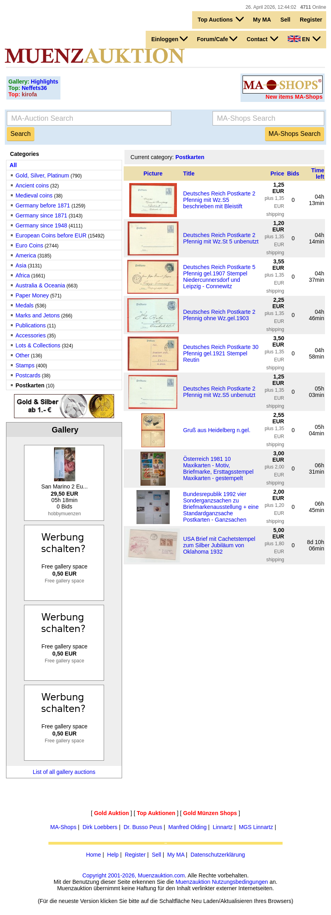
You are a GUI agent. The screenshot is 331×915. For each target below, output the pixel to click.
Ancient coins (32, 185)
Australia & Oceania (40, 285)
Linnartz (223, 827)
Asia (21, 265)
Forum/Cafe (217, 39)
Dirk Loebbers (99, 827)
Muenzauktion (192, 882)
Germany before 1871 (43, 205)
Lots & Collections (38, 345)
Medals (25, 305)
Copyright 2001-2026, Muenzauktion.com (133, 875)
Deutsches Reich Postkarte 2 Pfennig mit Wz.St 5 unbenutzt (220, 238)
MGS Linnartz (256, 827)
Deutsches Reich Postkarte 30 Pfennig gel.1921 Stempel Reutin (220, 353)
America (26, 255)
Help (113, 854)
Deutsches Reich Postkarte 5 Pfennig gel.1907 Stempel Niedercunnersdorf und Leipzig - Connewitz (219, 276)
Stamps (25, 365)
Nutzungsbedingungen (240, 882)
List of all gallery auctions (64, 772)
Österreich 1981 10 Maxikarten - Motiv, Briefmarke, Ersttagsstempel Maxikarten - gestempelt (218, 468)
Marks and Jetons (38, 315)
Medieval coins (34, 195)
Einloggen (169, 39)
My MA (262, 19)
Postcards (28, 375)
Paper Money (32, 295)
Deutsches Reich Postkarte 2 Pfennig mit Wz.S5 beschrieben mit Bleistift (219, 199)
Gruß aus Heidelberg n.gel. (216, 430)
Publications (31, 325)
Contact (262, 39)
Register (311, 19)
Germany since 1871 (41, 215)
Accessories (31, 335)
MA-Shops (63, 827)
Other (23, 355)
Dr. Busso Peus (143, 827)
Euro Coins (29, 245)
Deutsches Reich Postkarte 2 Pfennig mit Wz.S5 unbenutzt (219, 391)
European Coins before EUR (51, 235)
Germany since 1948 (41, 225)
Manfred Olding (188, 827)
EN (304, 39)
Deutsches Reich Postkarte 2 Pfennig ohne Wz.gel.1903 (219, 315)
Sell (286, 19)
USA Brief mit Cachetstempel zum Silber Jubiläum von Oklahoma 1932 (219, 545)
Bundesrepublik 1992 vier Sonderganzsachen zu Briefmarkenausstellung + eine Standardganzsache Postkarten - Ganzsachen (221, 507)
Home (93, 854)
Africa (23, 275)
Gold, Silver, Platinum (42, 175)
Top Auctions (221, 19)
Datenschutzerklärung (218, 854)
